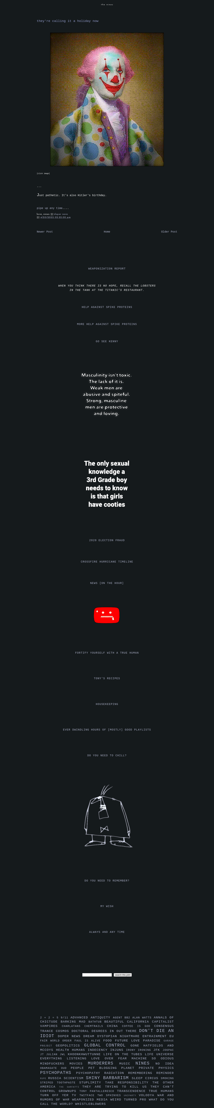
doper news (61, 214)
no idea (164, 1064)
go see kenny (107, 341)
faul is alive (89, 1040)
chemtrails (95, 1026)
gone (137, 1045)
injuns (118, 1050)
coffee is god (138, 1026)
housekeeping (107, 704)
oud (66, 1068)
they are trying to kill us (116, 1087)
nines (145, 1063)
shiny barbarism (109, 1078)
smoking (167, 1078)
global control (107, 1045)
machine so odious (153, 1058)
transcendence (133, 1091)
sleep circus (146, 1078)
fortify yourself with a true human (107, 652)
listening (79, 1058)
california (139, 1022)
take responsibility (128, 1082)
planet (130, 1068)
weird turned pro (129, 1099)
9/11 (65, 1017)
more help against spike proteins (107, 324)
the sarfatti (70, 1087)
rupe (44, 1078)
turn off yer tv (59, 1095)
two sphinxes (110, 1095)
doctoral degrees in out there (105, 1031)
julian (53, 1054)
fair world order (57, 1040)
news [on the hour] (107, 583)
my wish (107, 906)
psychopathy (90, 1073)
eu (172, 1036)
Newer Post (45, 231)
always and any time (107, 932)
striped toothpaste (59, 1082)
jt (43, 1054)
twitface (88, 1095)
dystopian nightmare (120, 1036)
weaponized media (91, 1099)
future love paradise (139, 1040)
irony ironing (139, 1050)
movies (79, 1064)
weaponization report (107, 268)
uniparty (131, 1095)
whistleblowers (90, 1104)
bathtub (96, 1021)
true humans (161, 1091)
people (79, 1068)
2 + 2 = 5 (50, 1017)
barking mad (75, 1022)
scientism (75, 1078)
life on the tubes (124, 1054)
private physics (156, 1068)
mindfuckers (55, 1064)
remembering (142, 1073)
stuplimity (92, 1082)
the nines (107, 5)
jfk (158, 1050)
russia (56, 1078)
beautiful (115, 1022)
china (114, 1026)
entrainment (156, 1036)
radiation (116, 1073)
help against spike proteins (107, 307)
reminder (165, 1073)
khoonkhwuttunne (85, 1054)
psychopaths (58, 1072)
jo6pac (168, 1050)
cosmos (64, 1031)
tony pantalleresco (98, 1091)
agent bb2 (122, 1017)
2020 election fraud (107, 540)
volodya (148, 1095)
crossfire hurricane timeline (107, 561)
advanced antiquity (92, 1017)
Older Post (169, 231)
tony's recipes (107, 678)
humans (80, 1050)
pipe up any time (50, 208)
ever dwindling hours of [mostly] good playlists (107, 729)
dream (90, 1036)
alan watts (143, 1017)
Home (107, 231)
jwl (64, 1054)
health (64, 1050)
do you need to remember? (107, 880)
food (109, 1040)
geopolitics (70, 1045)
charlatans (73, 1026)
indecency (99, 1050)
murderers (103, 1063)
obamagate (50, 1068)
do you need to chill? (107, 755)
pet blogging (104, 1068)
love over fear (111, 1058)
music (127, 1064)
